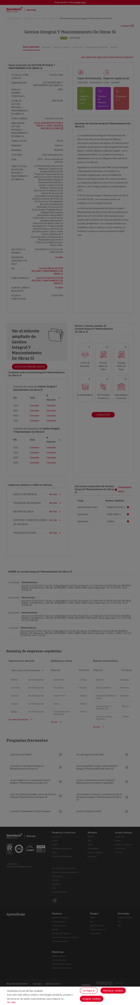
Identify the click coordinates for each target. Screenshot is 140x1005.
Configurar (89, 990)
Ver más (11, 1002)
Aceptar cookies (92, 998)
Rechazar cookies (113, 990)
